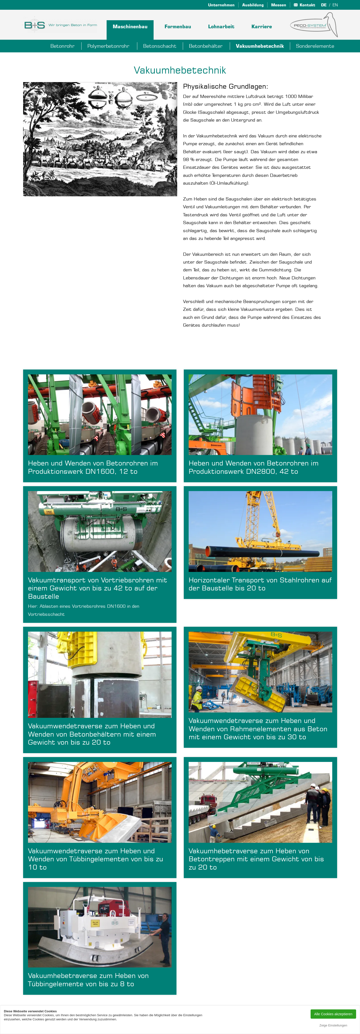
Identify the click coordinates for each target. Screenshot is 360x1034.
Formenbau (178, 26)
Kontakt (307, 4)
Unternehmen (221, 4)
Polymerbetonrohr (108, 46)
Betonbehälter (205, 46)
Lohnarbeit (221, 26)
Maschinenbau (130, 26)
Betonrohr (62, 46)
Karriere (261, 26)
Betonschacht (159, 46)
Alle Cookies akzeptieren (333, 1014)
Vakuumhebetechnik (260, 46)
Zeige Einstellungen (333, 1025)
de (324, 4)
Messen (278, 4)
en (335, 4)
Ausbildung (253, 4)
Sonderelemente (315, 46)
